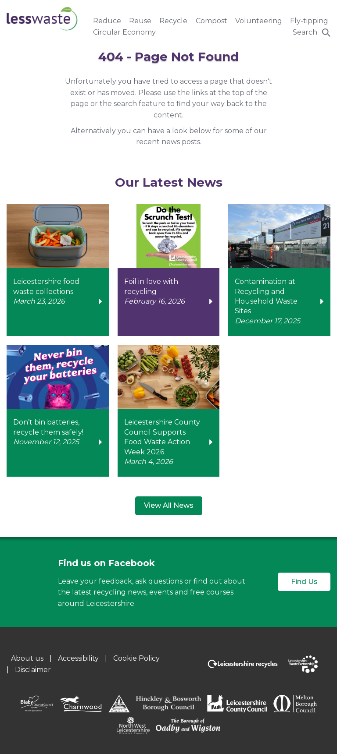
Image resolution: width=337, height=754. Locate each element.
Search (305, 32)
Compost (211, 21)
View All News (169, 505)
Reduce (107, 21)
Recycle (173, 21)
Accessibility (78, 658)
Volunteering (258, 21)
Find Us (304, 581)
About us (27, 658)
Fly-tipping (309, 21)
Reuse (140, 21)
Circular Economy (124, 32)
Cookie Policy (136, 658)
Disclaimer (33, 670)
